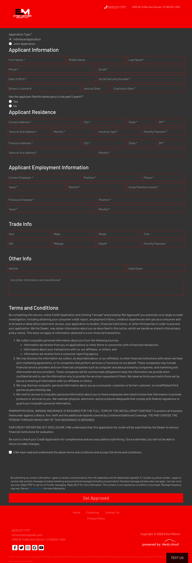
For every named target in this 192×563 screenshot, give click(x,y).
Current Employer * (21, 177)
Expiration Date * (124, 88)
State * (133, 122)
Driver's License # (20, 88)
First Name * (17, 59)
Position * (90, 177)
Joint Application (24, 43)
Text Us (177, 557)
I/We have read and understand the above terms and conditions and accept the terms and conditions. (77, 452)
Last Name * (136, 59)
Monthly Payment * (155, 131)
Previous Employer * (21, 199)
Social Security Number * (115, 79)
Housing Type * (108, 131)
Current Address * (20, 122)
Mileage (59, 243)
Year (11, 234)
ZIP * (162, 122)
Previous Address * (21, 143)
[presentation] (37, 464)
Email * (103, 69)
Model (102, 234)
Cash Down (136, 268)
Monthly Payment (155, 243)
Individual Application (27, 39)
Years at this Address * (23, 131)
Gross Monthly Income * (144, 187)
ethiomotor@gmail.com (27, 535)
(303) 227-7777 (115, 7)
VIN (11, 243)
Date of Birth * (18, 79)
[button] (103, 21)
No (15, 106)
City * (87, 122)
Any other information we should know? (36, 280)
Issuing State (92, 88)
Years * (13, 187)
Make (57, 234)
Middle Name (77, 59)
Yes (15, 101)
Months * (59, 131)
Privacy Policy (36, 488)
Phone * (14, 69)
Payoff (103, 243)
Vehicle (13, 268)
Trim (146, 234)
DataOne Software (66, 557)
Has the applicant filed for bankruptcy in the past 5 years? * (46, 96)
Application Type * (20, 34)
